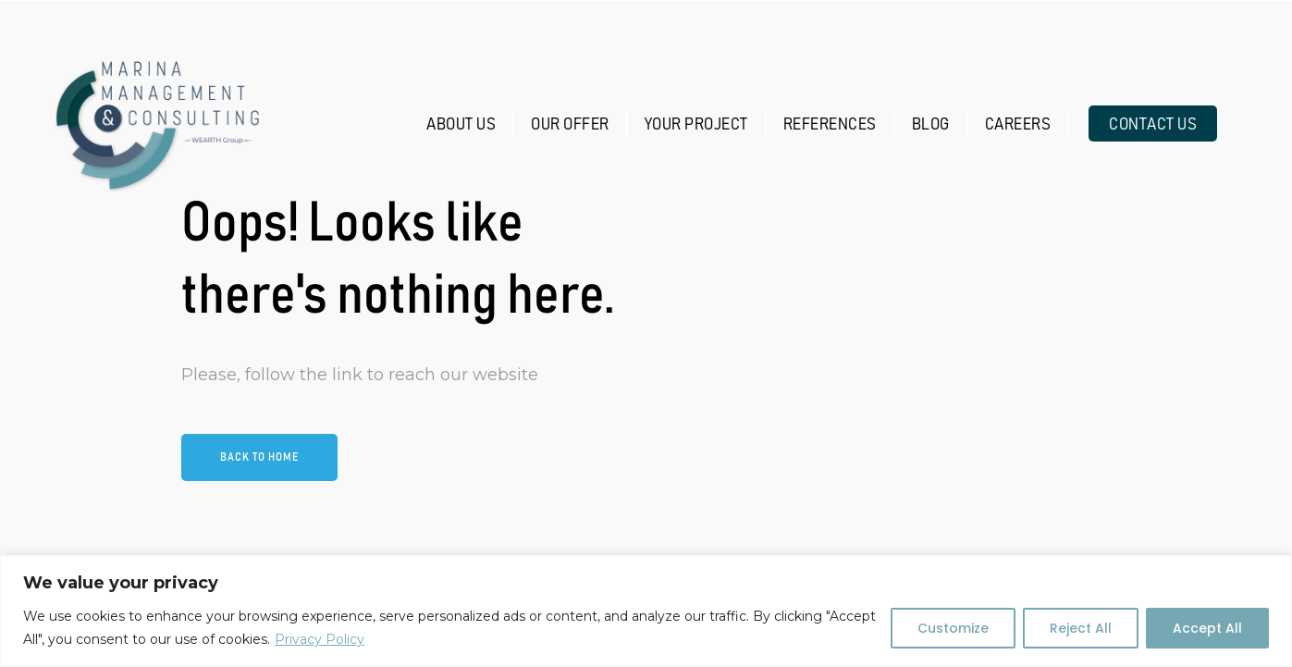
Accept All (1207, 628)
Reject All (1081, 628)
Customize (953, 628)
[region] (646, 611)
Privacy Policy (319, 639)
